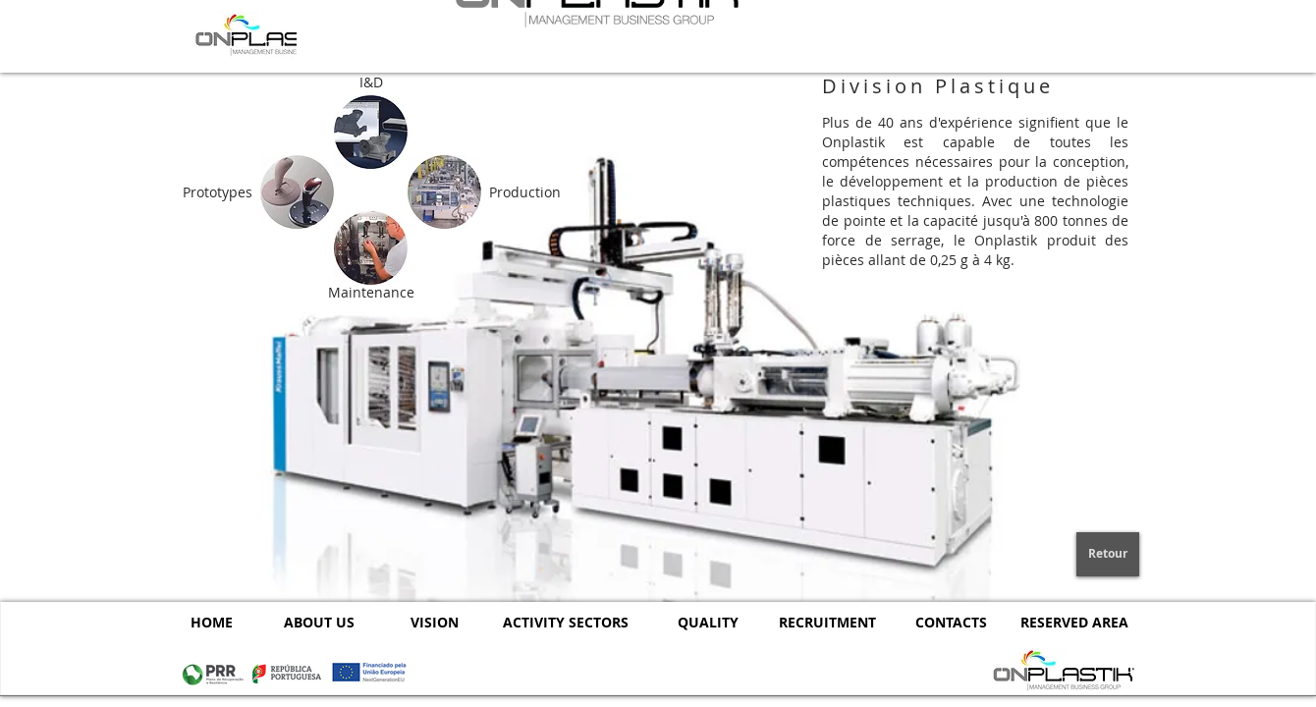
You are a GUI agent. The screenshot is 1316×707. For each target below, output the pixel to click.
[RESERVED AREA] (1074, 622)
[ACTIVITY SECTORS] (566, 622)
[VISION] (434, 622)
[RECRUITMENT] (827, 622)
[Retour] (1107, 554)
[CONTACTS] (951, 622)
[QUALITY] (707, 622)
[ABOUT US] (318, 622)
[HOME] (211, 622)
